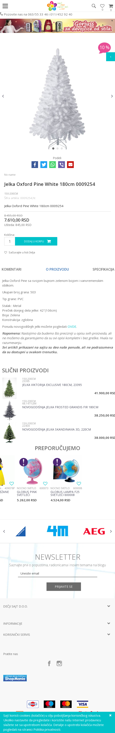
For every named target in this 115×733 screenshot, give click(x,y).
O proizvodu (57, 269)
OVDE (72, 326)
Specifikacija (103, 269)
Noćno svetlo (26, 488)
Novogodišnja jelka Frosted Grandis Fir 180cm (60, 407)
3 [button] (63, 149)
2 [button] (58, 149)
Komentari (11, 269)
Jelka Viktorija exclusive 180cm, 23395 (52, 385)
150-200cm (11, 193)
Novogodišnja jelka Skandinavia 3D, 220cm (56, 429)
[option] (57, 96)
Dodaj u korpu (34, 241)
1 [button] (54, 149)
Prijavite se (64, 587)
